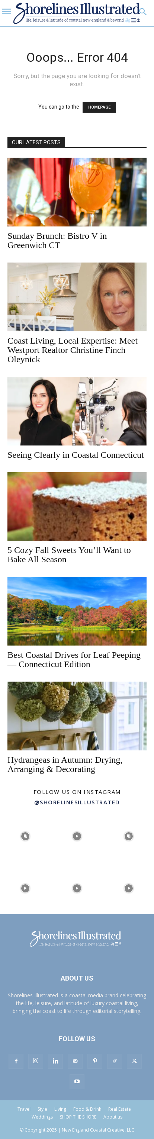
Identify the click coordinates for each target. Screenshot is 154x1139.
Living (60, 1109)
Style (42, 1109)
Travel (24, 1109)
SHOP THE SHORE (78, 1117)
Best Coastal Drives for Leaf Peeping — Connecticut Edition (74, 659)
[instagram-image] (25, 836)
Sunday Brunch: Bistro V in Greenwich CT (57, 240)
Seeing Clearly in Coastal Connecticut (75, 455)
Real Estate (119, 1109)
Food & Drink (87, 1109)
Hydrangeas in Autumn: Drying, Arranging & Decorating (64, 764)
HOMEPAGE (99, 107)
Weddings (42, 1117)
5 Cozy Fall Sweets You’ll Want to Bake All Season (69, 554)
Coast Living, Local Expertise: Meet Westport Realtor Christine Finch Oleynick (72, 350)
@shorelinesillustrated (77, 802)
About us (112, 1117)
